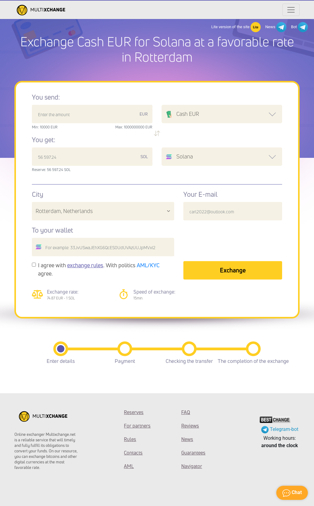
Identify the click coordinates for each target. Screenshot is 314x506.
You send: (46, 97)
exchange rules (85, 265)
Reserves (134, 412)
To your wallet (52, 230)
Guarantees (193, 452)
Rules (130, 439)
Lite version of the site (236, 27)
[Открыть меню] (291, 10)
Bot (299, 27)
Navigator (191, 466)
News (275, 27)
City (37, 194)
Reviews (190, 425)
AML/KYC (148, 265)
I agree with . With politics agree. (99, 269)
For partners (137, 425)
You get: (43, 139)
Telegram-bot (279, 429)
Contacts (133, 452)
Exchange (233, 270)
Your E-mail (200, 194)
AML (129, 466)
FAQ (185, 412)
